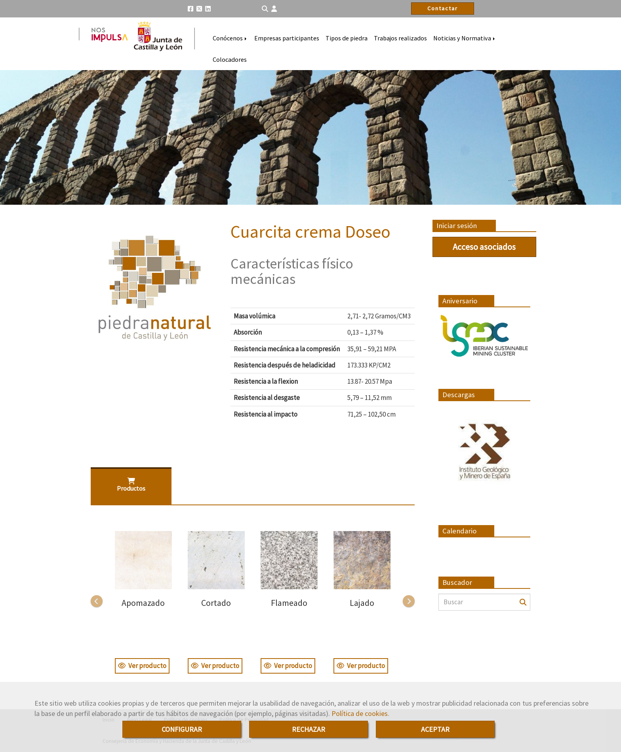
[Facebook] (190, 9)
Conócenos (230, 38)
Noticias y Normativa (464, 38)
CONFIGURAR (182, 729)
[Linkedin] (208, 9)
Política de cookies (359, 713)
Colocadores (230, 59)
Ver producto (142, 665)
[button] (274, 9)
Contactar (442, 8)
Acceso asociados (484, 246)
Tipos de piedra (347, 38)
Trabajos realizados (400, 38)
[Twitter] (199, 9)
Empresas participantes (286, 38)
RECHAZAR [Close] (308, 729)
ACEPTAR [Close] (435, 729)
